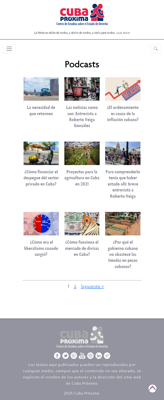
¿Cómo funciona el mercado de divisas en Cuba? (82, 248)
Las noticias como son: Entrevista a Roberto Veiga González (82, 116)
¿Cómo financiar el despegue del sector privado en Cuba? (41, 178)
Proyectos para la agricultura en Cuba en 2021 (81, 178)
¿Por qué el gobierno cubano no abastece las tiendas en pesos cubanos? (123, 254)
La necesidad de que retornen (41, 110)
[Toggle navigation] (9, 48)
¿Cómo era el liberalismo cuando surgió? (41, 248)
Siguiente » (92, 286)
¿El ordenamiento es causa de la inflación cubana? (123, 113)
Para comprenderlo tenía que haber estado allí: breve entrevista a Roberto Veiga (123, 184)
